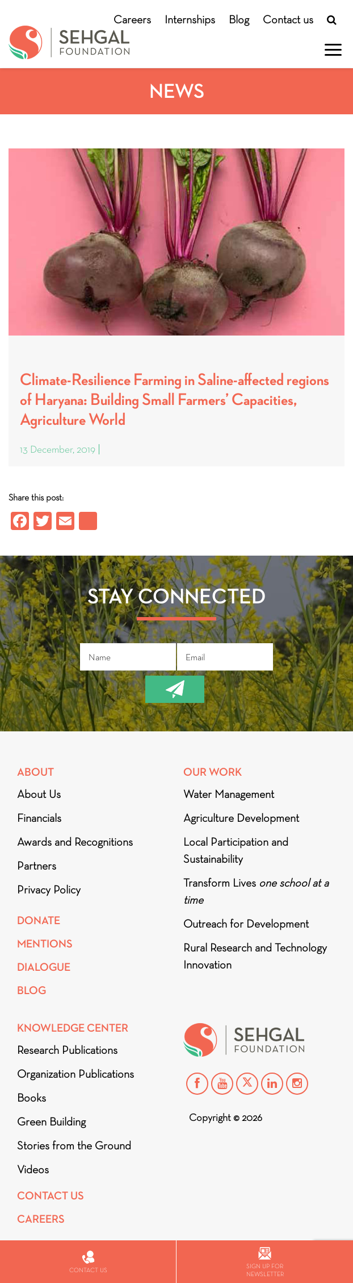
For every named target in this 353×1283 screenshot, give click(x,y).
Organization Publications (75, 1074)
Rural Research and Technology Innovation (255, 956)
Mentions (45, 943)
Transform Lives (256, 891)
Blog (239, 19)
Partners (36, 865)
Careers (132, 19)
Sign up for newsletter (265, 1262)
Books (31, 1097)
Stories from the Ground (74, 1145)
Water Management (228, 794)
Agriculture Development (241, 818)
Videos (33, 1169)
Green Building (51, 1121)
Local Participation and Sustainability (235, 850)
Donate (38, 920)
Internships (190, 19)
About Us (39, 794)
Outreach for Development (246, 923)
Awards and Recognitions (75, 842)
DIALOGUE (43, 967)
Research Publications (67, 1050)
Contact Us (50, 1195)
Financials (39, 818)
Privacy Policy (49, 889)
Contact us (288, 19)
